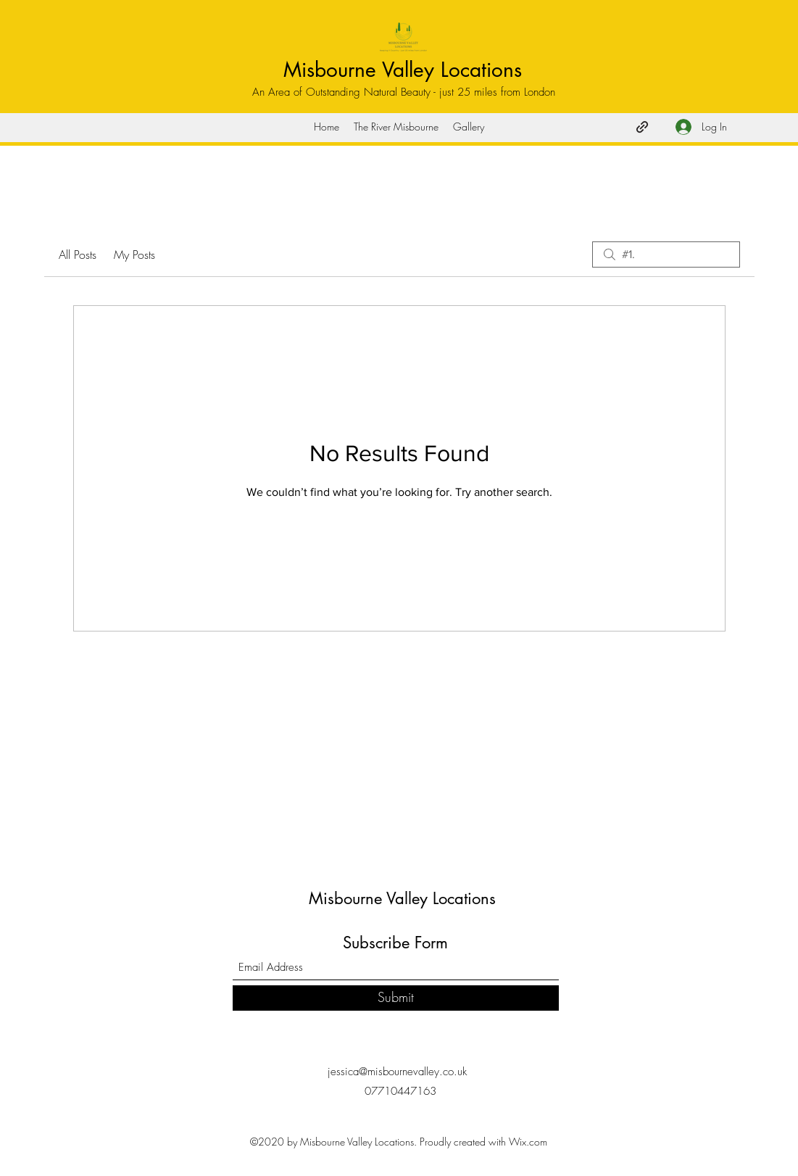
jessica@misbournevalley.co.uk (397, 1071)
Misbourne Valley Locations (402, 70)
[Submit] (396, 998)
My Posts (134, 254)
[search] (666, 254)
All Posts (77, 254)
